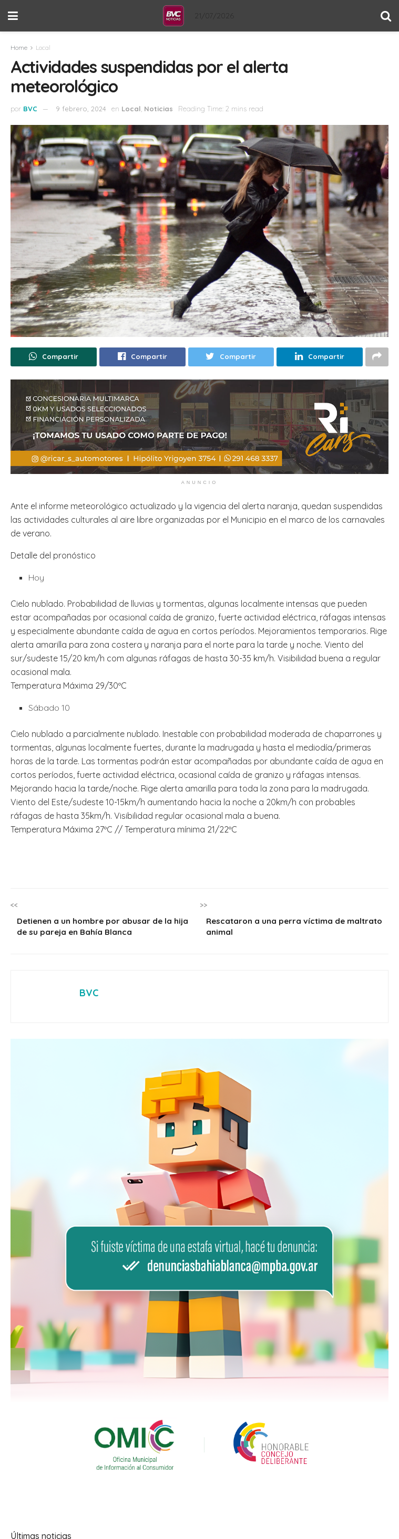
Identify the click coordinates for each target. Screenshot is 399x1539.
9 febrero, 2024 (81, 108)
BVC (30, 108)
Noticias (158, 108)
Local (43, 47)
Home (19, 47)
